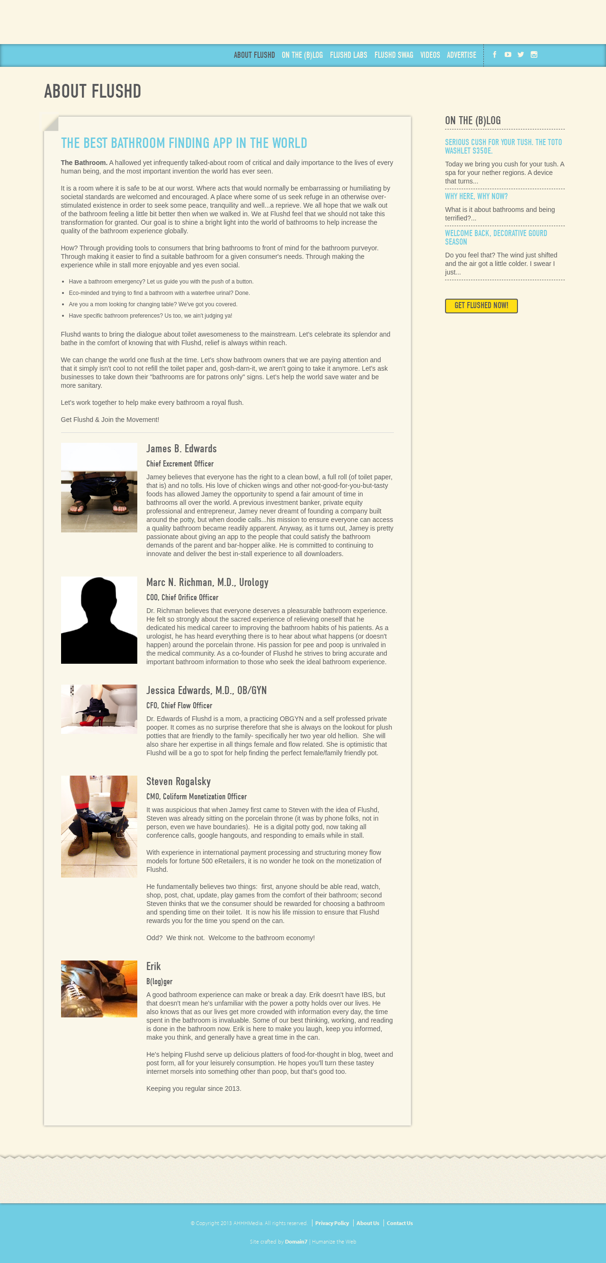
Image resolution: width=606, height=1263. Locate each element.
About (254, 55)
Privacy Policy (332, 1222)
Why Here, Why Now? (476, 196)
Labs (348, 55)
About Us (367, 1222)
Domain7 (296, 1241)
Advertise (461, 55)
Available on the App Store (526, 22)
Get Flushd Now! (413, 22)
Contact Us (400, 1222)
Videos (430, 55)
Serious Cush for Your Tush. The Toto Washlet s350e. (503, 146)
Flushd (109, 29)
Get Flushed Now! (481, 306)
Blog (302, 55)
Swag (393, 55)
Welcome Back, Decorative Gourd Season (496, 238)
